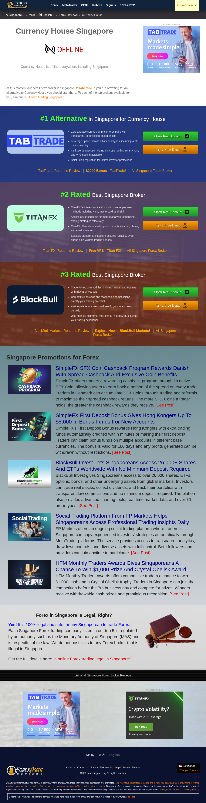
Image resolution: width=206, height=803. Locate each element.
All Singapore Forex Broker (152, 174)
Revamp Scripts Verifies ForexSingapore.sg (179, 789)
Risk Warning (106, 767)
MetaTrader (69, 5)
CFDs (85, 5)
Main (32, 14)
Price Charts (187, 5)
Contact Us (83, 767)
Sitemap (136, 767)
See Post (130, 797)
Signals (111, 5)
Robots (97, 5)
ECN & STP (127, 5)
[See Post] (165, 405)
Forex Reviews (68, 14)
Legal (117, 767)
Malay (90, 755)
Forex (55, 5)
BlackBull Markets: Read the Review (62, 334)
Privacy (94, 767)
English (47, 14)
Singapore (15, 14)
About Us (70, 767)
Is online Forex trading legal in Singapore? (87, 657)
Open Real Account (172, 136)
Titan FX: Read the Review (63, 254)
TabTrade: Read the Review (59, 174)
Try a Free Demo (172, 149)
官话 (102, 755)
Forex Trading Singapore (45, 97)
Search (126, 767)
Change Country (188, 770)
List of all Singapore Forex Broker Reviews (102, 675)
